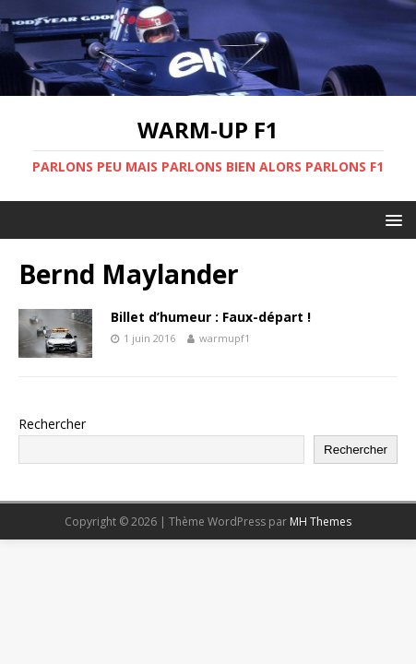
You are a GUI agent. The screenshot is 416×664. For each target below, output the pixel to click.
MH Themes (320, 521)
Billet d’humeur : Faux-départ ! (211, 317)
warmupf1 (224, 338)
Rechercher (52, 424)
